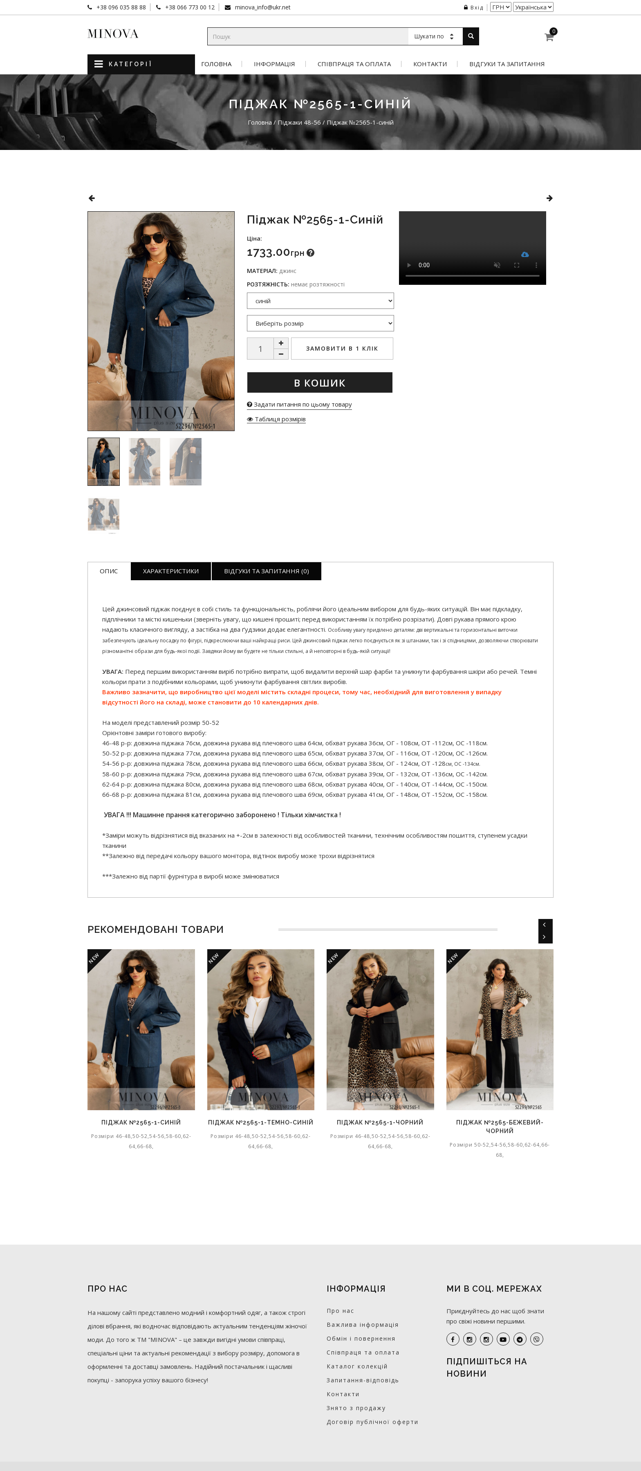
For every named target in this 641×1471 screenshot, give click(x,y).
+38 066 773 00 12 (189, 7)
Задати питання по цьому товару (299, 404)
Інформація (274, 64)
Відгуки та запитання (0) (266, 571)
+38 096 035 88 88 (120, 7)
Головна (216, 64)
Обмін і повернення (361, 1338)
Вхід (474, 7)
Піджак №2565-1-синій (141, 1122)
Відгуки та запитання (507, 64)
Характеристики (171, 571)
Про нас (340, 1311)
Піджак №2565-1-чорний (380, 1122)
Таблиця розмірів (276, 419)
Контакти (430, 64)
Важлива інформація (363, 1324)
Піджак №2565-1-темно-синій (261, 1122)
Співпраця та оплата (354, 64)
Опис (109, 571)
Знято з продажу (356, 1408)
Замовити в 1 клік (342, 348)
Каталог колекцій (357, 1366)
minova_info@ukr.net (262, 7)
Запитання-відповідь (363, 1380)
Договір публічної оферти (373, 1422)
